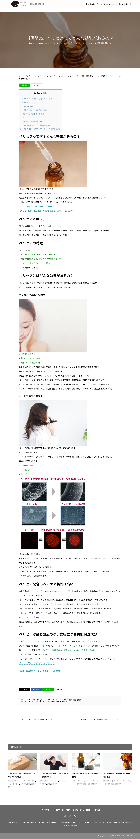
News (99, 4)
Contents (123, 4)
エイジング (27, 701)
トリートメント (75, 43)
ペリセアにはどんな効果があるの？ (34, 110)
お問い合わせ (113, 822)
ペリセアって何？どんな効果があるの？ (36, 98)
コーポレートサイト (99, 822)
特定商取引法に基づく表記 (71, 822)
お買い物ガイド (126, 822)
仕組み (53, 701)
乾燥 (48, 701)
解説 (102, 43)
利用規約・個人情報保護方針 (49, 822)
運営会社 (86, 822)
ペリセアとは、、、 (27, 102)
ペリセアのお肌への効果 (33, 114)
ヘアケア (93, 43)
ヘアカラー (85, 43)
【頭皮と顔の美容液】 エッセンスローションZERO (39, 671)
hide (45, 93)
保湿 (57, 701)
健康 (98, 43)
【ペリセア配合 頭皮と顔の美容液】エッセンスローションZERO (46, 210)
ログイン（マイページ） (71, 825)
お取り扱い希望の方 (29, 822)
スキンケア (65, 43)
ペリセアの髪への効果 (32, 121)
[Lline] (24, 85)
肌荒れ (62, 701)
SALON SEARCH (14, 822)
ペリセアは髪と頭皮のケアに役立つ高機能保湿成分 (40, 129)
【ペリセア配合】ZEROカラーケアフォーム (36, 206)
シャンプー (56, 43)
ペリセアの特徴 (26, 106)
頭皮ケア (108, 43)
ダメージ (35, 701)
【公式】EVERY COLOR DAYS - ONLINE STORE (70, 809)
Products (90, 4)
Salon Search (110, 4)
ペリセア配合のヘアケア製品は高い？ (35, 125)
